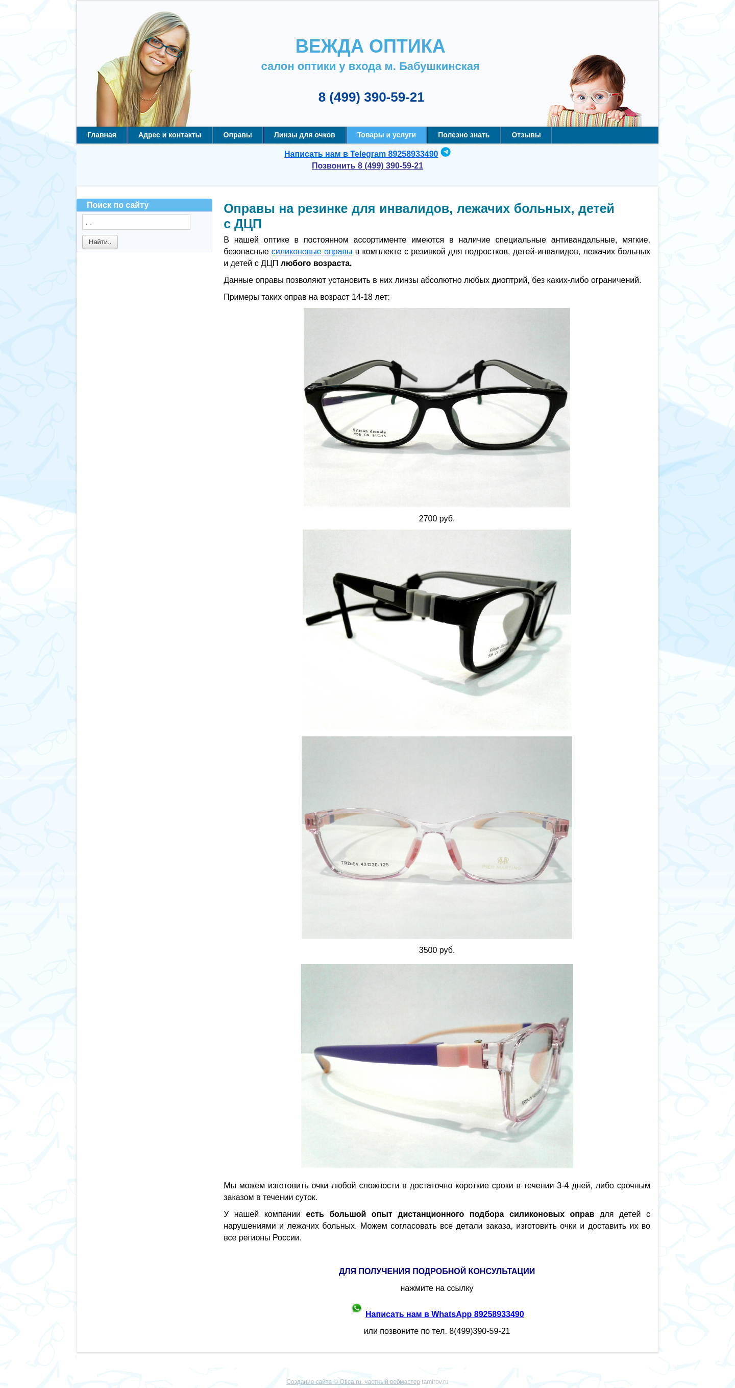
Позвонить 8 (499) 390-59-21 (367, 165)
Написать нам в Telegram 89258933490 (361, 154)
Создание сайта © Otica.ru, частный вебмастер (353, 1381)
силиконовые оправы (312, 251)
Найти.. (100, 242)
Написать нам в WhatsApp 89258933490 (444, 1314)
